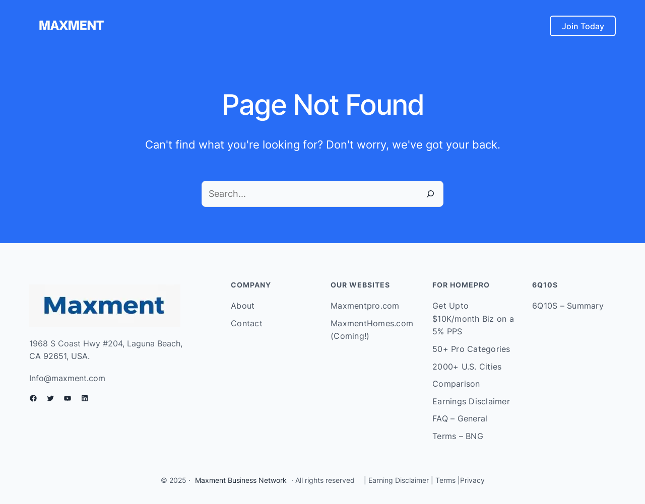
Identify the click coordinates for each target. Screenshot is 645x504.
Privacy (472, 480)
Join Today (583, 26)
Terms (445, 480)
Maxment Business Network (241, 480)
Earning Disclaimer (397, 480)
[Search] (430, 193)
